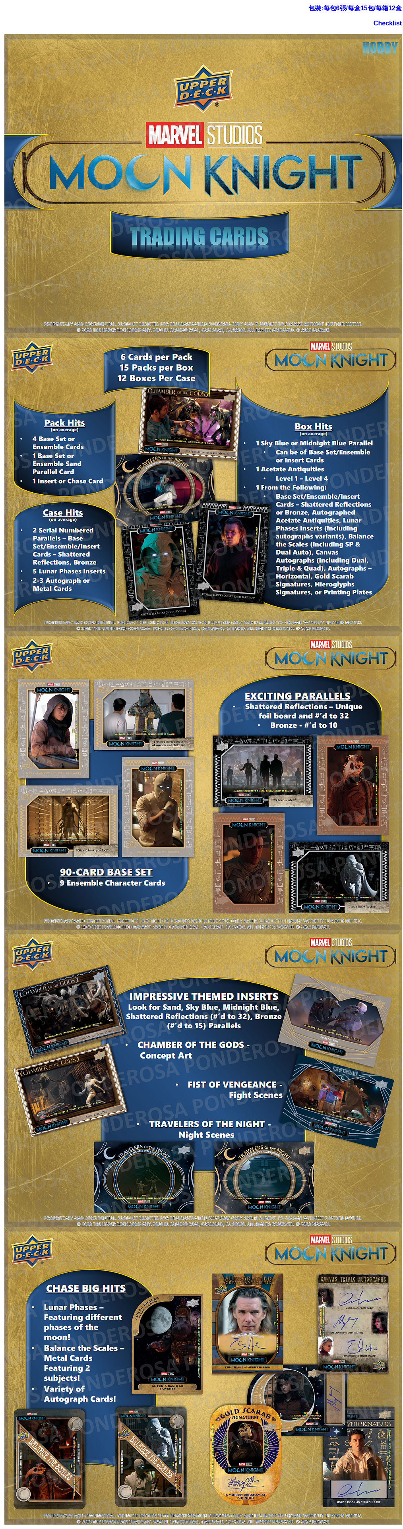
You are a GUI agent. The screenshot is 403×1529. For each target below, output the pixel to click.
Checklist (388, 23)
